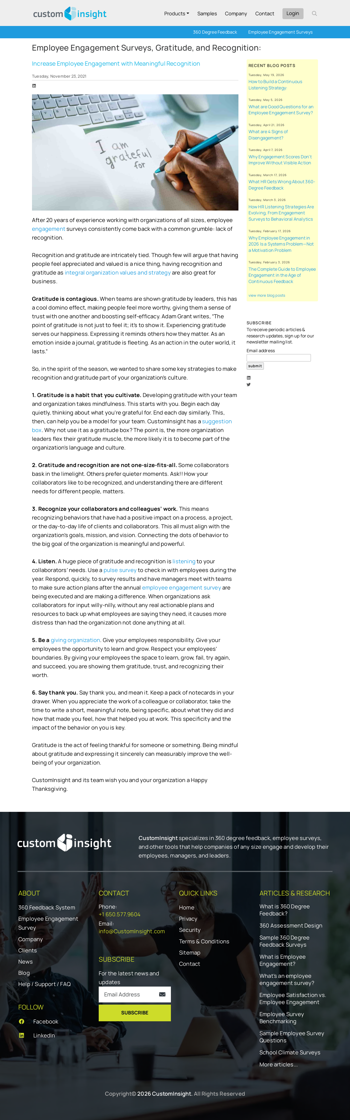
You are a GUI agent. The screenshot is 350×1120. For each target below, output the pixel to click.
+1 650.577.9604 (120, 914)
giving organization (75, 640)
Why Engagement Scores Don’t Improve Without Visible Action (280, 160)
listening (184, 561)
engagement (48, 228)
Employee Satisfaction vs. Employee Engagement (292, 998)
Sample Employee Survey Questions (291, 1037)
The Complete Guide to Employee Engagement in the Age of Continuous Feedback (282, 275)
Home (186, 907)
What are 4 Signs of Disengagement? (268, 135)
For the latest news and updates (129, 978)
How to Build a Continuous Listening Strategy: (275, 84)
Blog (24, 972)
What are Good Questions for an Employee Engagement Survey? (281, 110)
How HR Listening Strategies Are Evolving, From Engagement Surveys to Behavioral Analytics (281, 213)
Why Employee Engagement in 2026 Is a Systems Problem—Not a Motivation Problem (281, 244)
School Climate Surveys (289, 1052)
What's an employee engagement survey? (286, 979)
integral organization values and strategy (118, 272)
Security (190, 930)
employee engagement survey (182, 587)
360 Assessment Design (290, 925)
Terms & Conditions (204, 941)
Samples (207, 13)
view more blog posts (267, 295)
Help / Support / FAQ (44, 984)
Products (174, 13)
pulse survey (121, 570)
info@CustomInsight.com (132, 931)
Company (236, 13)
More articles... (278, 1064)
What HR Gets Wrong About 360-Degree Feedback (282, 185)
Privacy (188, 918)
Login (293, 13)
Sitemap (189, 952)
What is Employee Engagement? (282, 960)
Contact (264, 13)
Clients (27, 950)
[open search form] (314, 13)
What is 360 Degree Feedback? (284, 910)
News (25, 961)
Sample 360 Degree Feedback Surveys (284, 941)
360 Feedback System (46, 907)
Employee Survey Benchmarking (281, 1018)
